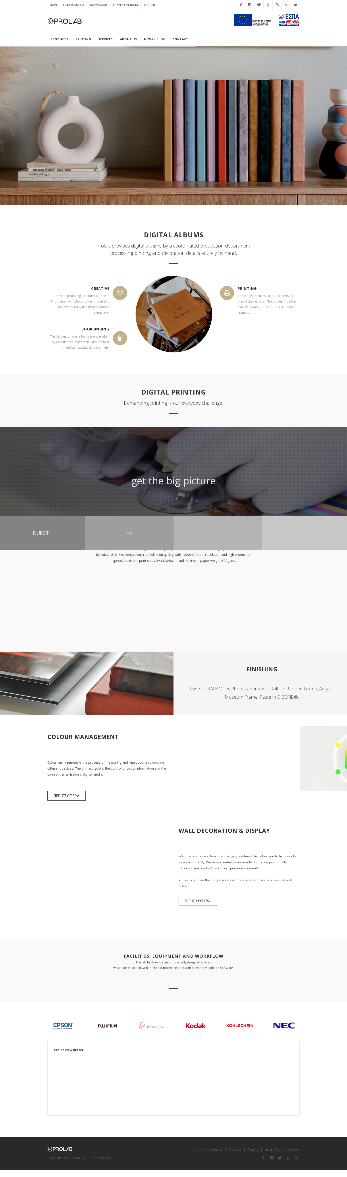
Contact (294, 1156)
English (151, 5)
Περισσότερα (67, 802)
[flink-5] (296, 1164)
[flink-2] (271, 1164)
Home (54, 5)
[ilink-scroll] (173, 197)
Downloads (99, 5)
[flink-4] (287, 1164)
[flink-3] (279, 1164)
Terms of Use (101, 1164)
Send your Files (74, 5)
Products (234, 1156)
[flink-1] (263, 1164)
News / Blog (273, 1156)
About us (215, 1156)
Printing (252, 1156)
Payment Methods (126, 5)
